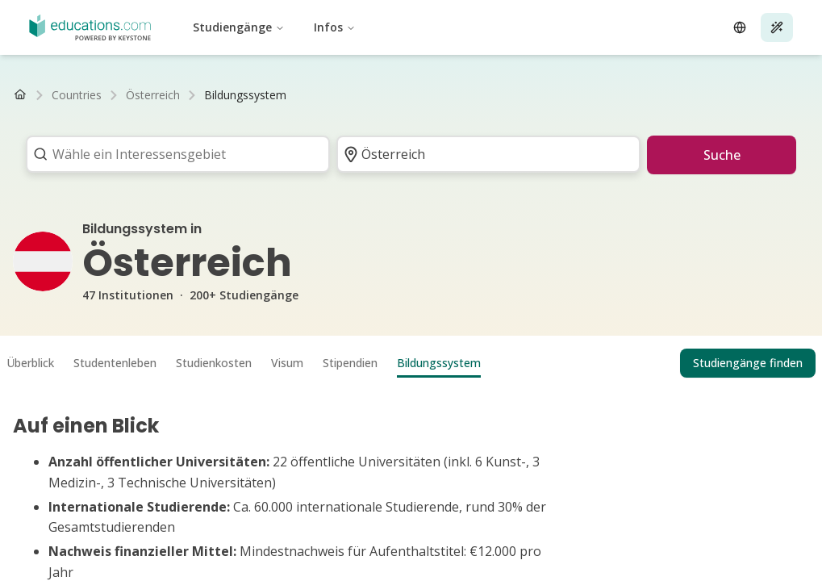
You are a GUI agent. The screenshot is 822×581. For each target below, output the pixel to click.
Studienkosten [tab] (214, 362)
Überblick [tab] (30, 362)
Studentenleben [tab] (114, 362)
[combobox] (172, 154)
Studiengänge (239, 27)
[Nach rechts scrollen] (794, 95)
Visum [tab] (287, 362)
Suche (722, 155)
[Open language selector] (739, 27)
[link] (245, 95)
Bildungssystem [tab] (439, 362)
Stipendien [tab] (350, 362)
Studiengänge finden (748, 362)
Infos (335, 27)
